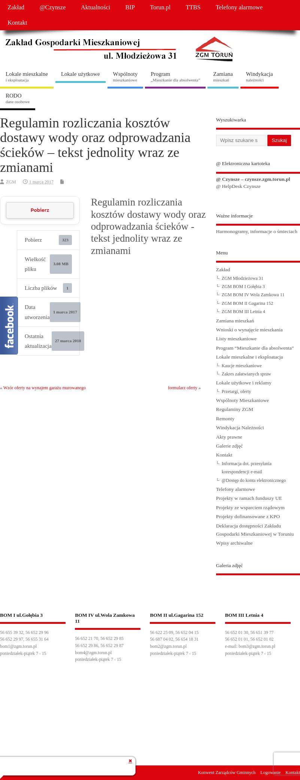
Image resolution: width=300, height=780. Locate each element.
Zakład (15, 7)
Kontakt (17, 22)
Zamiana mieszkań (235, 321)
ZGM (11, 182)
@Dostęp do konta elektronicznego (254, 480)
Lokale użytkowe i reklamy (244, 383)
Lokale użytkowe (80, 74)
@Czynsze (53, 7)
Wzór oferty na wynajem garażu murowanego (44, 387)
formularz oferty (182, 387)
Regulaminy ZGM (234, 409)
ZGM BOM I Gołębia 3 (243, 286)
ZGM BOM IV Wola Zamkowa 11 (253, 294)
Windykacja (259, 76)
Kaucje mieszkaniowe (242, 365)
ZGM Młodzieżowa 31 (242, 278)
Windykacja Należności (240, 427)
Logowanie (270, 772)
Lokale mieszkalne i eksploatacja (249, 357)
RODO (18, 98)
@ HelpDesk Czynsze (238, 186)
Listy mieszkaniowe (236, 338)
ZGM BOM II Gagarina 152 (247, 303)
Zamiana (223, 76)
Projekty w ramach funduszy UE (249, 498)
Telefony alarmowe (239, 7)
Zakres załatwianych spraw (246, 374)
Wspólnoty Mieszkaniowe (242, 400)
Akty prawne (229, 437)
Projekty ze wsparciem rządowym (250, 507)
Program (175, 76)
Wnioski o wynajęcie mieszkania (249, 329)
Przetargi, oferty (236, 391)
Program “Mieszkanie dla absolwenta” (255, 348)
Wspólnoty (125, 76)
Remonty (225, 418)
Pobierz (39, 210)
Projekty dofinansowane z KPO (248, 516)
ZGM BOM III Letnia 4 (243, 311)
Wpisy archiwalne (234, 543)
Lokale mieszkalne (27, 76)
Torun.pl (160, 7)
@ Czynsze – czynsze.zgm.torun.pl (253, 179)
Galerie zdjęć (229, 446)
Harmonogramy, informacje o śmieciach (256, 231)
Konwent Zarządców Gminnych (226, 772)
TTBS (193, 7)
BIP (130, 7)
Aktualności (95, 7)
